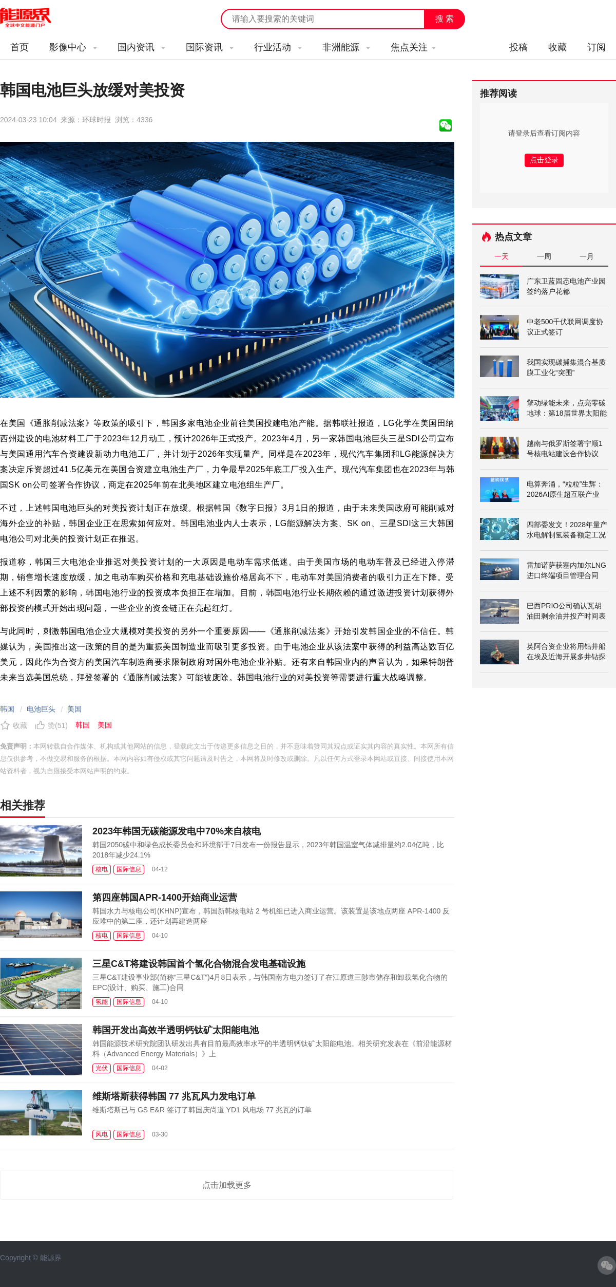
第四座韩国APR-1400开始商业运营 (164, 897)
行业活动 (278, 47)
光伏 (101, 1068)
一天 (501, 256)
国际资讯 (210, 47)
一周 (544, 256)
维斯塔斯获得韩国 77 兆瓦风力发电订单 (174, 1096)
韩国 (7, 709)
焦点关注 (413, 47)
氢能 (101, 1001)
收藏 (557, 47)
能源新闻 (35, 18)
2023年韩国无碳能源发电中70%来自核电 (176, 831)
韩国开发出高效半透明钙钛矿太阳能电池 (175, 1030)
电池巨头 (41, 709)
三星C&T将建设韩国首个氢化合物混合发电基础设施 (198, 964)
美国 (74, 709)
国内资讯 (141, 47)
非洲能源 (346, 47)
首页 (19, 47)
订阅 (596, 47)
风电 (101, 1134)
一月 (587, 256)
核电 (101, 869)
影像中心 (73, 47)
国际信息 (129, 869)
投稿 (518, 47)
